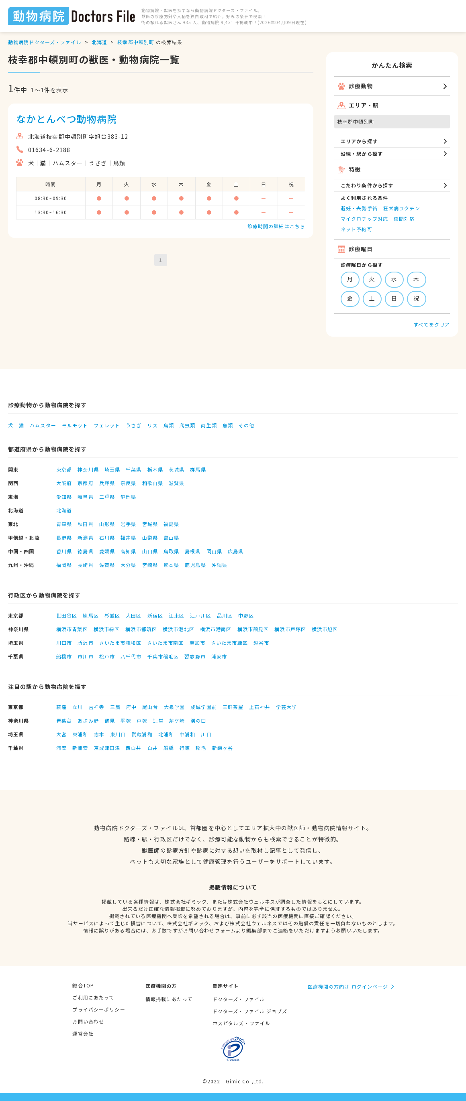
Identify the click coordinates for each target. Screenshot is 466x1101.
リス (152, 425)
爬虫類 (187, 425)
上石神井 (259, 706)
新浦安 (80, 747)
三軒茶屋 (233, 706)
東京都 (64, 469)
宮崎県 (150, 564)
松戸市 (107, 656)
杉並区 (112, 615)
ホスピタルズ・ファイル (241, 1023)
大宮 (61, 734)
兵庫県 (107, 482)
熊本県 (171, 564)
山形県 (107, 523)
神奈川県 (88, 469)
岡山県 (214, 551)
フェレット (107, 425)
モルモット (75, 425)
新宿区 (155, 615)
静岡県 (128, 496)
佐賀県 (107, 564)
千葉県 (133, 469)
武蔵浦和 (141, 734)
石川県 (107, 537)
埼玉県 (112, 469)
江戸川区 (200, 615)
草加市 (197, 642)
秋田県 (85, 523)
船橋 (169, 747)
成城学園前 (203, 706)
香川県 (64, 551)
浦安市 (219, 656)
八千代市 (131, 656)
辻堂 (158, 720)
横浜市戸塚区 (290, 629)
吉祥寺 (96, 706)
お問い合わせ (88, 1021)
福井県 (128, 537)
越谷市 (261, 642)
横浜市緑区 (107, 629)
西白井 (133, 747)
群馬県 (198, 469)
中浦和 (187, 734)
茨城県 (176, 469)
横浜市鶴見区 (253, 629)
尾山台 (150, 706)
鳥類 (169, 425)
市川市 (85, 656)
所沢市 (85, 642)
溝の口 (198, 720)
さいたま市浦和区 (120, 642)
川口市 (64, 642)
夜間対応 (404, 218)
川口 (206, 734)
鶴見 (109, 720)
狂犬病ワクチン (401, 208)
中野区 (246, 615)
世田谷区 (66, 615)
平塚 (126, 720)
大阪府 (64, 482)
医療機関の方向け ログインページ (348, 986)
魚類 (228, 425)
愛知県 (64, 496)
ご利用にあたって (93, 997)
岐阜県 (85, 496)
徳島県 (85, 551)
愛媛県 (107, 551)
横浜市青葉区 (72, 629)
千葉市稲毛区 (163, 656)
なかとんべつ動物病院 (66, 119)
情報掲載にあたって (168, 998)
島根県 (192, 551)
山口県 (150, 551)
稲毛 (201, 747)
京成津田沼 (107, 747)
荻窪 (61, 706)
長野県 (64, 537)
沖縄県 (219, 564)
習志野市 (194, 656)
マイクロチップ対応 (364, 218)
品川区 (225, 615)
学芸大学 (286, 706)
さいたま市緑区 (229, 642)
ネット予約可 (356, 228)
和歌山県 (152, 482)
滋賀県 (176, 482)
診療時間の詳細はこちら (276, 226)
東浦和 (80, 734)
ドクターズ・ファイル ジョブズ (250, 1011)
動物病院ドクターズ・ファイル (45, 42)
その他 (246, 425)
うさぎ (133, 425)
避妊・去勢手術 (359, 208)
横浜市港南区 (216, 629)
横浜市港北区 (178, 629)
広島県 (235, 551)
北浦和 (166, 734)
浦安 (61, 747)
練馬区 (90, 615)
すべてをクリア (431, 324)
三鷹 (115, 706)
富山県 (171, 537)
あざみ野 (88, 720)
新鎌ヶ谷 (222, 747)
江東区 (176, 615)
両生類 (209, 425)
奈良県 (128, 482)
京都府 (85, 482)
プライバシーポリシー (98, 1009)
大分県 (128, 564)
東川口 (118, 734)
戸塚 (142, 720)
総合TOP (83, 985)
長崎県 (85, 564)
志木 (99, 734)
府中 (131, 706)
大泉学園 (174, 706)
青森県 (64, 523)
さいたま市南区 (165, 642)
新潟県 (85, 537)
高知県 (128, 551)
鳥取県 (171, 551)
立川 (77, 706)
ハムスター (43, 425)
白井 (152, 747)
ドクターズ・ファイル (239, 998)
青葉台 (64, 720)
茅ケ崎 (177, 720)
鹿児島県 (195, 564)
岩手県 (128, 523)
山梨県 (150, 537)
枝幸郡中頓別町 (135, 42)
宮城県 (150, 523)
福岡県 (64, 564)
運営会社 (82, 1033)
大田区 (133, 615)
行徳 (185, 747)
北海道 (99, 42)
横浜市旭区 (325, 629)
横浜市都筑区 (141, 629)
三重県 (107, 496)
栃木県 (155, 469)
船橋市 (64, 656)
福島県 (171, 523)
